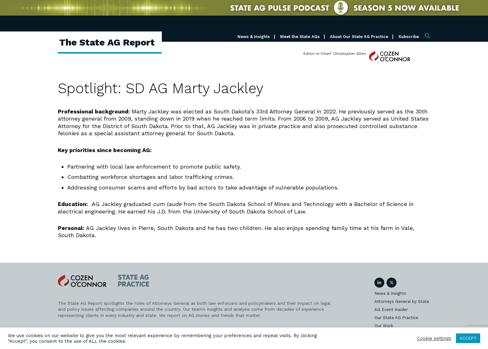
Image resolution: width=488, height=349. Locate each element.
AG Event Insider (391, 309)
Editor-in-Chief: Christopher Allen (334, 53)
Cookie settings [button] (434, 338)
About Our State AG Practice (359, 36)
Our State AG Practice (396, 317)
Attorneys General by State (401, 301)
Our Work (383, 325)
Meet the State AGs (300, 36)
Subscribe (408, 36)
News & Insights (253, 36)
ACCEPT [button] (468, 338)
